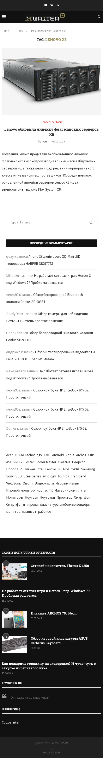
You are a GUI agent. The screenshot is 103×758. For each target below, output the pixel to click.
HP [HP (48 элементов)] (19, 469)
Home (5, 31)
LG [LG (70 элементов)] (59, 469)
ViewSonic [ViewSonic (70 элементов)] (14, 483)
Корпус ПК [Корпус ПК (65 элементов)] (44, 490)
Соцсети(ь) (10, 722)
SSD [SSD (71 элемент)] (18, 476)
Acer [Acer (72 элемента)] (9, 455)
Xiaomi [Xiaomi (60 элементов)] (28, 483)
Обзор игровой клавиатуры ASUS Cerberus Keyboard (59, 640)
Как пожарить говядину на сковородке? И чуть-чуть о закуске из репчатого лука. (49, 665)
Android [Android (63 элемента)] (58, 455)
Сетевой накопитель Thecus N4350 (60, 565)
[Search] (99, 17)
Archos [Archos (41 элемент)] (81, 455)
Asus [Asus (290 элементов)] (91, 455)
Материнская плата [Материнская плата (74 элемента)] (70, 490)
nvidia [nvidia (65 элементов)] (75, 469)
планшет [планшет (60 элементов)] (29, 511)
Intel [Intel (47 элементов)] (40, 469)
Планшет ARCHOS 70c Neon (54, 613)
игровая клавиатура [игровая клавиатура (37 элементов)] (43, 504)
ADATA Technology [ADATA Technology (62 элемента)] (28, 455)
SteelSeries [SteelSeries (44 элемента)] (32, 476)
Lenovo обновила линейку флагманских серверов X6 (51, 132)
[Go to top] (51, 752)
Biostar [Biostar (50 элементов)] (28, 462)
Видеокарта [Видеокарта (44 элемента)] (44, 483)
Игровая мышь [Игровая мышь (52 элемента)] (67, 483)
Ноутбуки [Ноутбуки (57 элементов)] (47, 497)
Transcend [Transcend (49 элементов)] (78, 476)
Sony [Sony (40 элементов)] (10, 476)
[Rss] (58, 5)
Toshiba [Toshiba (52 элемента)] (63, 476)
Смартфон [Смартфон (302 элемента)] (82, 497)
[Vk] (51, 5)
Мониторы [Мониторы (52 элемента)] (14, 497)
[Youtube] (45, 5)
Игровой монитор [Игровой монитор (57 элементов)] (20, 490)
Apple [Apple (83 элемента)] (70, 455)
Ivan (44, 141)
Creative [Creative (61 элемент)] (64, 462)
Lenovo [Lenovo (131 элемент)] (50, 469)
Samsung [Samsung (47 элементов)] (88, 469)
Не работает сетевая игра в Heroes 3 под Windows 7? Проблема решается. (46, 593)
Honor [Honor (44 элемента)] (11, 469)
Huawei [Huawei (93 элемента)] (29, 469)
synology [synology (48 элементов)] (49, 476)
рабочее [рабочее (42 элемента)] (44, 511)
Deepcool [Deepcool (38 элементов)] (79, 462)
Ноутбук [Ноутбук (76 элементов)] (31, 497)
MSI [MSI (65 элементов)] (66, 469)
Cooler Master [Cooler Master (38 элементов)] (46, 462)
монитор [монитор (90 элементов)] (13, 511)
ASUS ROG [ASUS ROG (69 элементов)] (14, 462)
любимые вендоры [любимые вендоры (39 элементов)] (75, 504)
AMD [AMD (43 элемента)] (47, 455)
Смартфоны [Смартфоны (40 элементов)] (15, 504)
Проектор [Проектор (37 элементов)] (64, 497)
